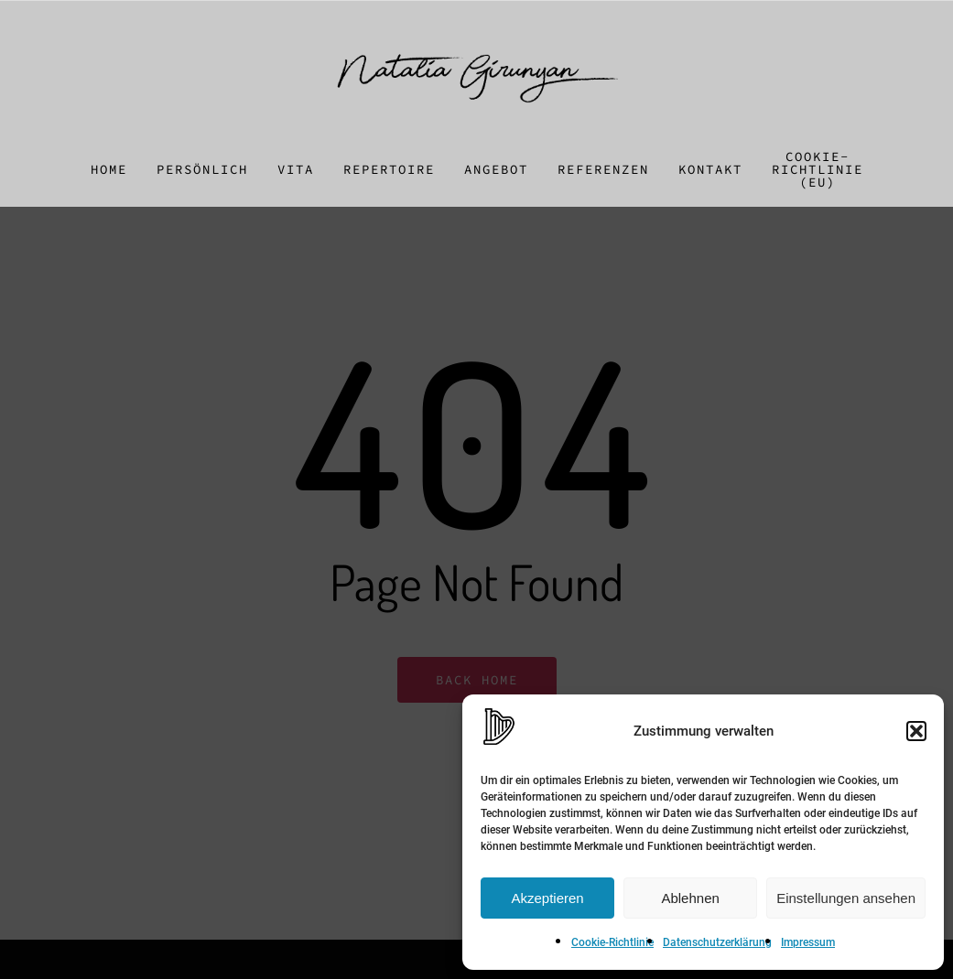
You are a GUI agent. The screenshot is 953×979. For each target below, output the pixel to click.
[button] (916, 731)
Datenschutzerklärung (717, 942)
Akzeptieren (547, 898)
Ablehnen (690, 898)
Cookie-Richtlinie (612, 942)
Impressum (808, 942)
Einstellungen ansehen (845, 898)
